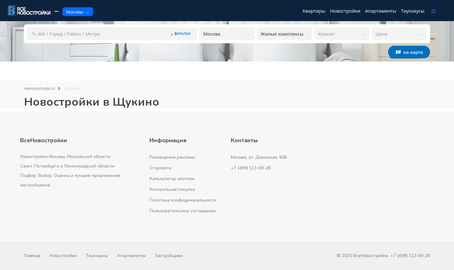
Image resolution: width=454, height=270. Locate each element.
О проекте (160, 168)
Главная (32, 256)
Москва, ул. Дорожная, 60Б (259, 157)
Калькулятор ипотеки (172, 179)
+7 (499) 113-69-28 (251, 168)
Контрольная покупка (172, 189)
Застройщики (169, 256)
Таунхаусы (97, 256)
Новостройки (63, 256)
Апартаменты (131, 256)
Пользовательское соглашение (182, 211)
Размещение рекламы (172, 157)
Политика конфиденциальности (182, 200)
